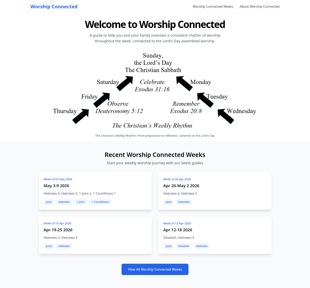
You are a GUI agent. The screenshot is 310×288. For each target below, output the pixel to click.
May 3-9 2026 (56, 185)
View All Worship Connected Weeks (155, 269)
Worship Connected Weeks (213, 6)
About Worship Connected (259, 6)
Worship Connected (54, 6)
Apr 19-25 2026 (58, 230)
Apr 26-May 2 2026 (181, 185)
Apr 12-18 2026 (177, 230)
